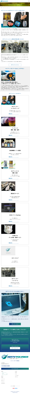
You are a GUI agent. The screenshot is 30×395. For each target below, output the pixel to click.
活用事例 (2, 377)
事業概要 (2, 371)
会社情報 (16, 371)
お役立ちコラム (2, 380)
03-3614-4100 (15, 340)
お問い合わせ (15, 324)
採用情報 (16, 372)
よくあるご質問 (16, 375)
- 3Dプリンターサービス (4, 372)
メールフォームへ (15, 348)
